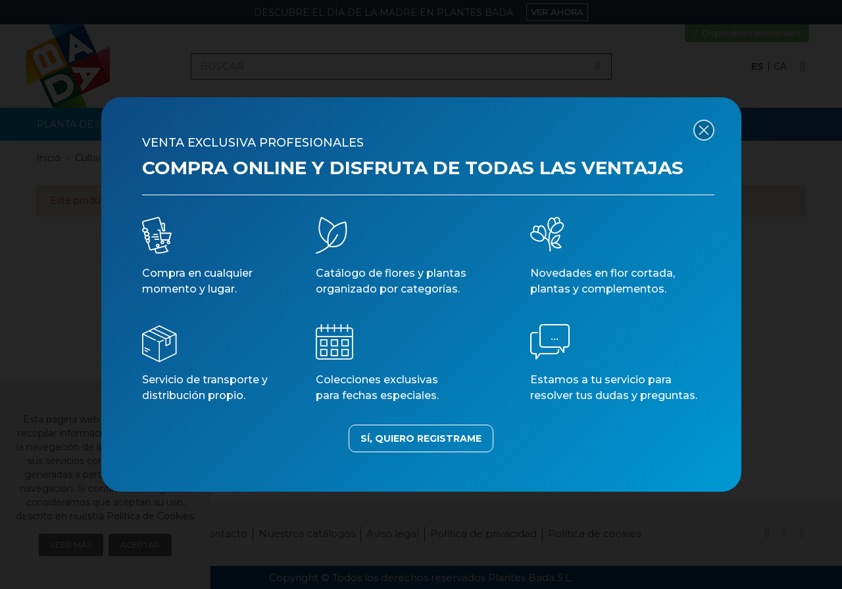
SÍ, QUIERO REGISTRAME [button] (421, 438)
